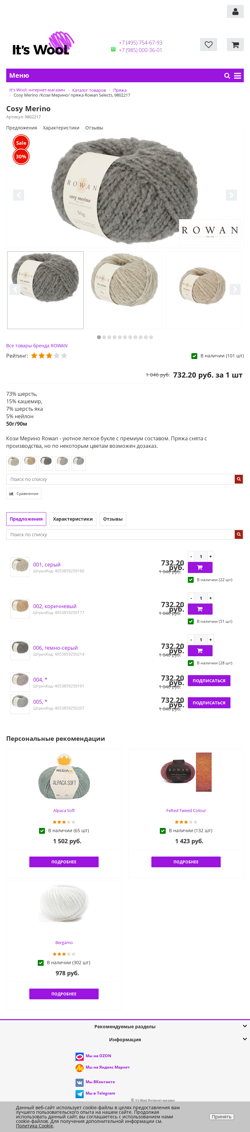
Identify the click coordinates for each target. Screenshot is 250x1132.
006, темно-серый (55, 647)
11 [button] (151, 337)
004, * (40, 679)
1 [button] (99, 337)
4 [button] (115, 337)
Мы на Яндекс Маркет (108, 1067)
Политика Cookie (34, 1126)
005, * (40, 701)
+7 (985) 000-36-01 (140, 50)
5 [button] (120, 337)
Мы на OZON (98, 1056)
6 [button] (125, 337)
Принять (221, 1116)
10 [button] (146, 337)
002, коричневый (54, 606)
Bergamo (64, 942)
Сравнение (23, 493)
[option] (125, 190)
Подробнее (63, 862)
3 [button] (109, 337)
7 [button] (130, 337)
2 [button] (104, 337)
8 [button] (135, 337)
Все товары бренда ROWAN (37, 345)
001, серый (47, 564)
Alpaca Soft (64, 810)
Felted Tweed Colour (186, 810)
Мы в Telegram (100, 1093)
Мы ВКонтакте (100, 1082)
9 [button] (141, 337)
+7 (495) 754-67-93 (140, 42)
